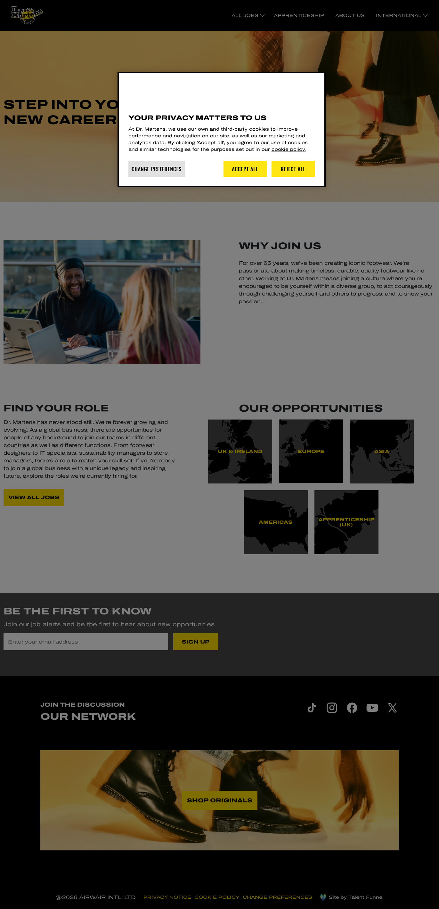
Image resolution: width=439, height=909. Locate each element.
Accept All (245, 169)
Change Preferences (157, 169)
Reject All (292, 169)
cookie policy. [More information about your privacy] (289, 149)
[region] (222, 129)
